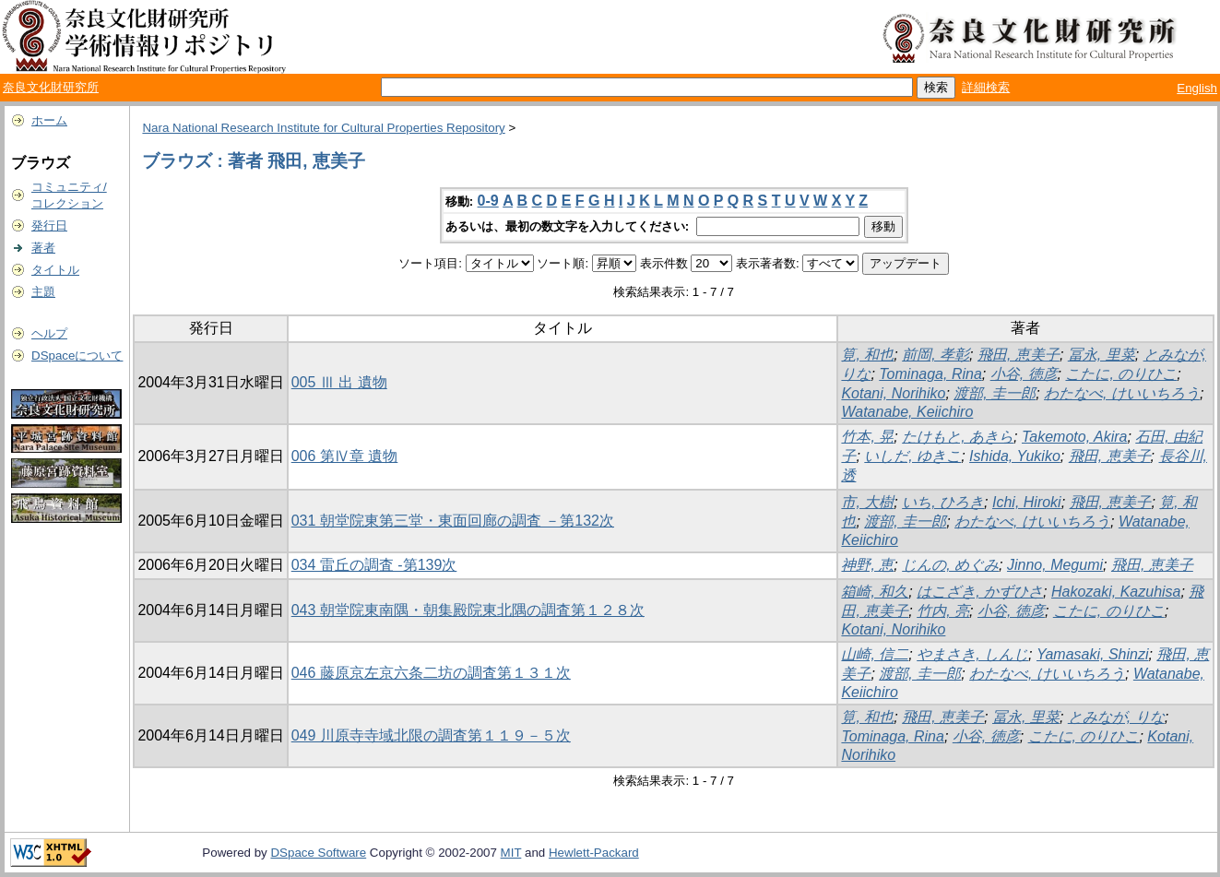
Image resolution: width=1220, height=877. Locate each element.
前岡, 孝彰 (935, 354)
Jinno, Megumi (1055, 565)
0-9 (488, 200)
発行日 (49, 225)
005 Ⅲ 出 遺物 (339, 382)
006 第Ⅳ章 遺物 (344, 456)
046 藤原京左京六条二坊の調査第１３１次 (431, 673)
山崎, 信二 (874, 654)
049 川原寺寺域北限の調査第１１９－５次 (431, 735)
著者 (43, 248)
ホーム (49, 120)
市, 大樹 (867, 502)
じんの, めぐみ (950, 565)
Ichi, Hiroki (1026, 502)
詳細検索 (986, 87)
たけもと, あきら (957, 436)
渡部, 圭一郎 (994, 393)
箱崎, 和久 (874, 591)
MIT (511, 852)
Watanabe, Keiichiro (907, 412)
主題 (43, 292)
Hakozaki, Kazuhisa (1116, 591)
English (1197, 88)
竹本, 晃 (867, 436)
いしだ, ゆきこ (912, 456)
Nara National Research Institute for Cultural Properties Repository (323, 128)
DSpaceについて (77, 355)
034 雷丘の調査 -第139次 (374, 565)
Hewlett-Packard (594, 852)
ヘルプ (49, 333)
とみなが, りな (1116, 717)
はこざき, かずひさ (980, 591)
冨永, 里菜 (1101, 354)
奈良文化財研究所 (51, 87)
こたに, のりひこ (1121, 374)
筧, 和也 (867, 354)
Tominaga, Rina (930, 374)
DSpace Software (318, 852)
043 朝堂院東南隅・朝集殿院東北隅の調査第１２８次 (468, 610)
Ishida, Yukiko (1014, 456)
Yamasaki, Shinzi (1092, 654)
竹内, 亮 (943, 611)
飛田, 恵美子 (1018, 354)
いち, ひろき (943, 502)
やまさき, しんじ (972, 654)
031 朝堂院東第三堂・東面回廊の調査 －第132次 (452, 520)
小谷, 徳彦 (1024, 374)
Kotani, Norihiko (893, 393)
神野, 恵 (867, 565)
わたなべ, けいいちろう (1122, 393)
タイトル (55, 270)
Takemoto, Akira (1074, 436)
